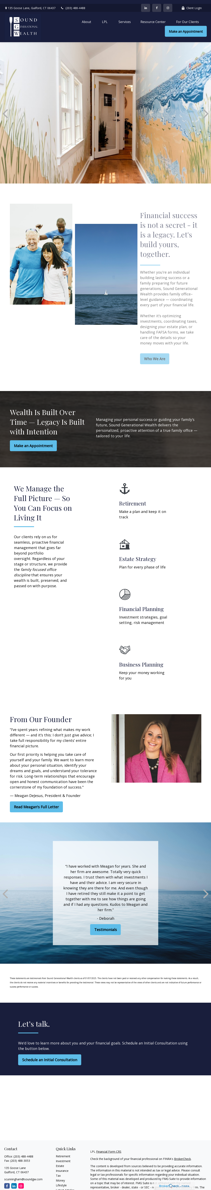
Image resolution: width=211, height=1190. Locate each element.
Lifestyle (61, 1181)
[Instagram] (21, 1182)
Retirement (63, 1152)
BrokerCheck (182, 1155)
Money (60, 1176)
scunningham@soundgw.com (23, 1175)
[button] (86, 18)
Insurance (62, 1167)
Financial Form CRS (108, 1148)
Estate (60, 1162)
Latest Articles (65, 1186)
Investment (63, 1157)
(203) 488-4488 (72, 4)
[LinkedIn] (145, 4)
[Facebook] (156, 4)
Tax (58, 1172)
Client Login (191, 4)
